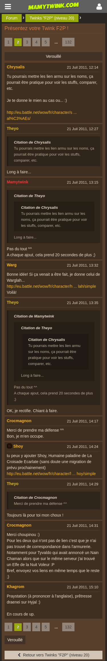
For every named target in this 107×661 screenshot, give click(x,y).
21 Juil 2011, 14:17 (82, 421)
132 (68, 42)
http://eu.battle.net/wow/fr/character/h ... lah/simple (51, 286)
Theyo (13, 128)
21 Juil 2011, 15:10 (82, 587)
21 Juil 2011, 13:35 (82, 303)
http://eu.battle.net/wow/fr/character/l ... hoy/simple (51, 473)
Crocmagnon (19, 420)
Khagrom (15, 586)
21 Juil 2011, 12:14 (82, 67)
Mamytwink (17, 182)
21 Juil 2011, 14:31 (82, 525)
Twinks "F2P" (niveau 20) (52, 18)
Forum (11, 18)
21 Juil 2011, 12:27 (82, 129)
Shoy (18, 446)
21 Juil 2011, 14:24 (82, 446)
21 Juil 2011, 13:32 (82, 265)
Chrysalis (16, 67)
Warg (12, 265)
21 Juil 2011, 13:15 (82, 182)
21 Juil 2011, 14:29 (82, 484)
